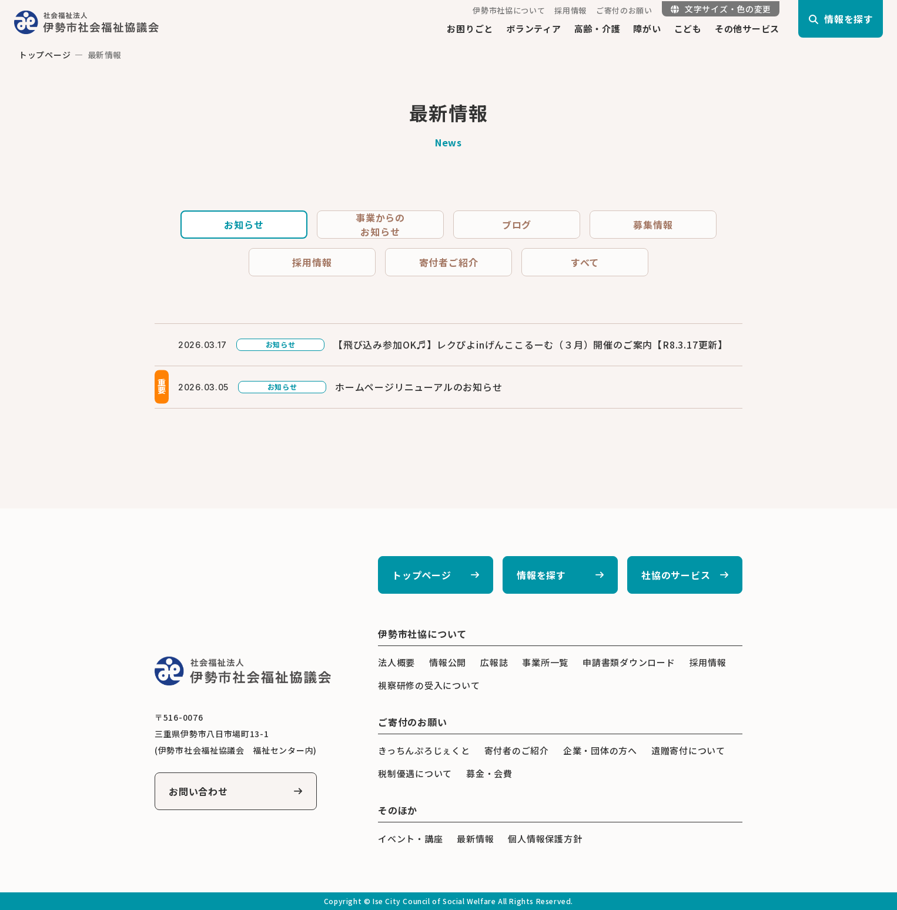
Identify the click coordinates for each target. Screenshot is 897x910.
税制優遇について (415, 773)
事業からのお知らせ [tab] (380, 224)
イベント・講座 (410, 838)
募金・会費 (489, 773)
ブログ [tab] (516, 225)
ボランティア (533, 28)
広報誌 (494, 662)
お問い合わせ (198, 791)
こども (688, 28)
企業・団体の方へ (600, 750)
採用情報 (570, 10)
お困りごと (470, 28)
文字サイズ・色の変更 (721, 9)
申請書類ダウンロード (629, 662)
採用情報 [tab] (312, 262)
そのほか (397, 810)
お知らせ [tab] (243, 225)
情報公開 (447, 662)
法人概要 (396, 662)
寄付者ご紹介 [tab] (448, 262)
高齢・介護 (597, 28)
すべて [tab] (585, 262)
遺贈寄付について (688, 750)
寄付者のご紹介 (516, 750)
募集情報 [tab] (652, 225)
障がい (647, 28)
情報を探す (541, 575)
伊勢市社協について (509, 10)
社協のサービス (676, 575)
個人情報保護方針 (545, 838)
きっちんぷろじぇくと (424, 750)
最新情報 (475, 838)
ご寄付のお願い (624, 10)
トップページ (45, 55)
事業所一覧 (545, 662)
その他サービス (747, 28)
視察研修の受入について (429, 685)
